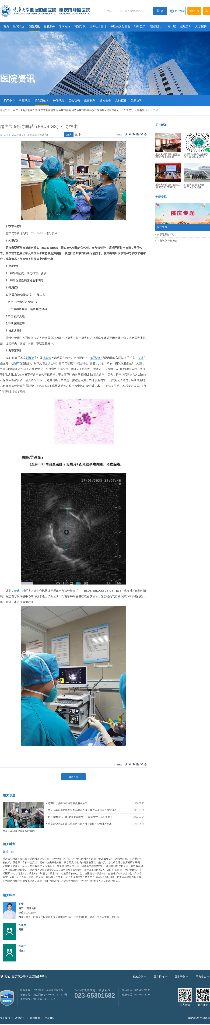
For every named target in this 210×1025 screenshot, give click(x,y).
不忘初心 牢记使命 (167, 240)
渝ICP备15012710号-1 (45, 999)
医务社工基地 (98, 26)
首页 (6, 26)
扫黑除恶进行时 (165, 234)
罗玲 (141, 357)
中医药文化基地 (120, 26)
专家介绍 (64, 26)
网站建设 (193, 1018)
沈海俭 (47, 357)
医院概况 (18, 26)
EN (206, 10)
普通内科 (96, 357)
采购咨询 (136, 100)
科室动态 (24, 100)
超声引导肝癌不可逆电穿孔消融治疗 (67, 803)
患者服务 (49, 26)
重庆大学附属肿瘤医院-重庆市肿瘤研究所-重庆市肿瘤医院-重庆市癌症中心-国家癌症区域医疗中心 (66, 110)
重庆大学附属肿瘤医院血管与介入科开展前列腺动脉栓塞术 (80, 823)
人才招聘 (200, 26)
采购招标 (121, 100)
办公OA (49, 1018)
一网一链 (170, 26)
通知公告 (105, 100)
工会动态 (74, 100)
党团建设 (155, 26)
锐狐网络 (205, 1018)
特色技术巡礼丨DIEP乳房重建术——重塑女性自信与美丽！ (80, 817)
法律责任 (20, 1018)
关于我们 (5, 1018)
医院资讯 (34, 26)
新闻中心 (9, 100)
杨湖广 (15, 363)
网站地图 (35, 1018)
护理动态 (58, 100)
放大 (69, 134)
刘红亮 (30, 357)
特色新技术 (42, 100)
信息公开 (185, 26)
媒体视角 (89, 100)
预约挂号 (194, 10)
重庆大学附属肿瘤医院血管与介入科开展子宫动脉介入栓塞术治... (83, 810)
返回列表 (73, 776)
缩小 (78, 134)
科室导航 (80, 26)
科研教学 (139, 26)
